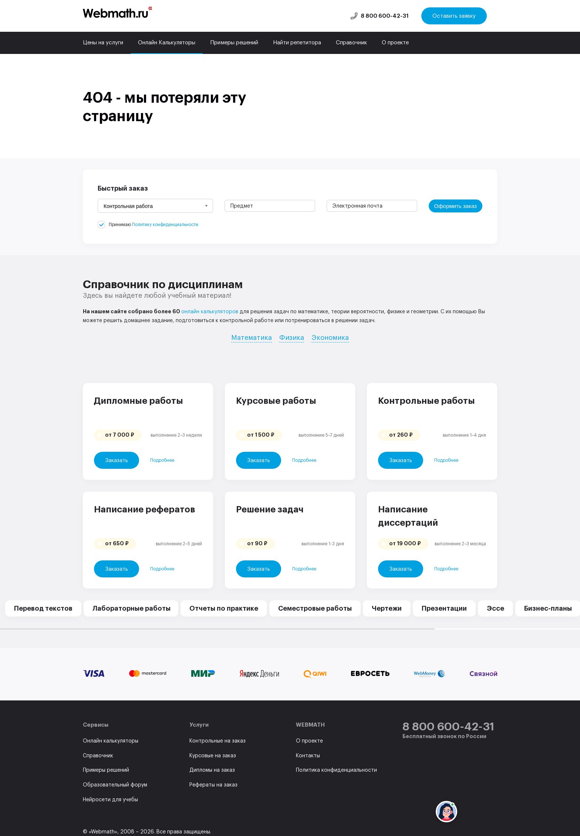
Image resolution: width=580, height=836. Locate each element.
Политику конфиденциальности (165, 224)
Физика (291, 337)
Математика (251, 337)
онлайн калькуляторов (209, 311)
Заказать (116, 460)
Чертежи (387, 608)
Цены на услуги (103, 42)
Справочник (351, 42)
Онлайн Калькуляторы (166, 42)
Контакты (308, 755)
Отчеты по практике (223, 608)
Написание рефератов (144, 509)
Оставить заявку (454, 16)
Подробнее (162, 460)
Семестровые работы (315, 608)
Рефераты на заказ (213, 785)
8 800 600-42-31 (385, 16)
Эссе (495, 608)
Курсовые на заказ (212, 755)
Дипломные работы (138, 400)
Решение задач (270, 509)
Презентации (444, 608)
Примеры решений (234, 42)
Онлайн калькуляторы (110, 741)
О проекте (395, 42)
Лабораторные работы (131, 608)
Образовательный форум (115, 785)
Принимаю (153, 224)
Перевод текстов (43, 608)
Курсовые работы (276, 400)
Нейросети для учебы (110, 799)
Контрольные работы (426, 400)
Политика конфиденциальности (336, 770)
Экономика (330, 337)
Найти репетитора (297, 42)
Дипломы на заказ (212, 770)
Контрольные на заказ (217, 741)
